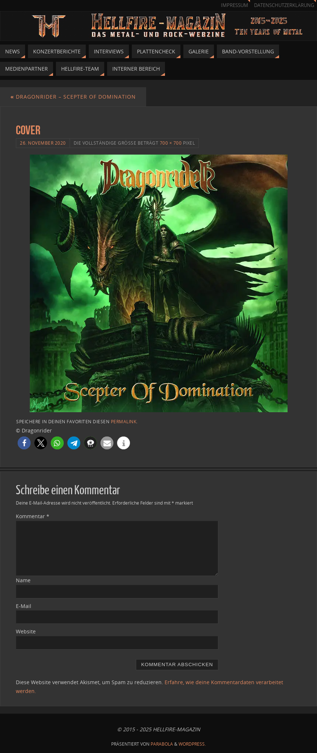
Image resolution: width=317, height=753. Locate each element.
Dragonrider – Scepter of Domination (73, 96)
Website (26, 631)
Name (23, 580)
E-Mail (23, 605)
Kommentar (32, 516)
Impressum (234, 5)
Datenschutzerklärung (284, 5)
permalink (124, 421)
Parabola (162, 744)
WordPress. (192, 744)
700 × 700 (171, 143)
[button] (24, 442)
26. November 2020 (43, 143)
